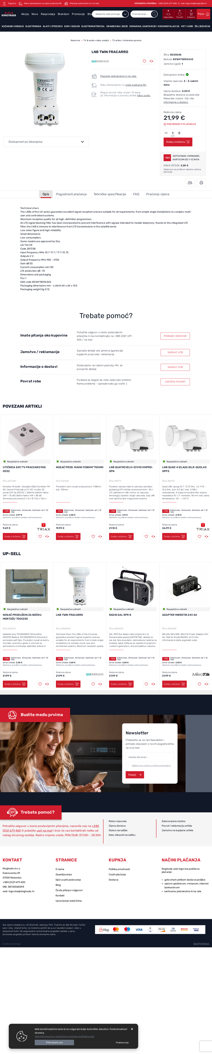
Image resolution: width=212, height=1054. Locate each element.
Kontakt (60, 895)
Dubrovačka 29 (11, 873)
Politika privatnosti (119, 869)
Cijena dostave (117, 825)
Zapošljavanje (64, 874)
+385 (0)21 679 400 (14, 882)
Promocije (78, 14)
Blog (58, 885)
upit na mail (44, 830)
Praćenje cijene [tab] (157, 194)
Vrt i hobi (187, 26)
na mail (88, 339)
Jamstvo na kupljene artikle (177, 830)
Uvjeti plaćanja (117, 874)
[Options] (122, 1042)
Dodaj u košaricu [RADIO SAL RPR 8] (121, 684)
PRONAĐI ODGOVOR (175, 336)
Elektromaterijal (93, 26)
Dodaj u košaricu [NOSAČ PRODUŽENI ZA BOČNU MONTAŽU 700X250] (15, 684)
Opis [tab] (46, 194)
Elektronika (33, 26)
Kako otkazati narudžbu (122, 834)
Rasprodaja (48, 14)
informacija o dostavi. (176, 102)
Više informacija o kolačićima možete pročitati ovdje (64, 1036)
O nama (60, 869)
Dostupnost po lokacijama (25, 141)
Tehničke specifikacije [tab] (110, 194)
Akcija (25, 14)
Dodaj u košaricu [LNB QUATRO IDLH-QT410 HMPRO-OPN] (121, 536)
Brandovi (63, 14)
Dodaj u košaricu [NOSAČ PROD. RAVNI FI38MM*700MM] (68, 536)
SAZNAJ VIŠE (175, 352)
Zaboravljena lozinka (173, 821)
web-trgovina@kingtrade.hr (19, 891)
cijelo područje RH (135, 84)
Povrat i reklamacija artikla (177, 825)
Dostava (113, 879)
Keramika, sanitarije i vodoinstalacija (154, 26)
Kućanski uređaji (13, 26)
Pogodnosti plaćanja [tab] (71, 194)
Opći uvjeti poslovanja (68, 879)
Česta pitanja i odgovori (69, 890)
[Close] (54, 1042)
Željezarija (202, 26)
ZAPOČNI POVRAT (175, 381)
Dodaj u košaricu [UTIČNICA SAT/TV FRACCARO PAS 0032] (15, 536)
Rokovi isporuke (118, 821)
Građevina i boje (117, 26)
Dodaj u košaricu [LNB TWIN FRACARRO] (68, 684)
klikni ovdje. (144, 95)
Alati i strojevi (53, 26)
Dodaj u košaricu (178, 142)
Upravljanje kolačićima (69, 900)
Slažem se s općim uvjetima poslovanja (151, 765)
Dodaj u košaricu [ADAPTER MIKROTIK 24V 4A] (174, 684)
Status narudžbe (118, 830)
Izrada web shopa (12, 944)
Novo (35, 14)
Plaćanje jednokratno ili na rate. (118, 76)
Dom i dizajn (72, 26)
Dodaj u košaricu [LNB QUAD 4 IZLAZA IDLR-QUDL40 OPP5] (174, 536)
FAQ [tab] (136, 194)
